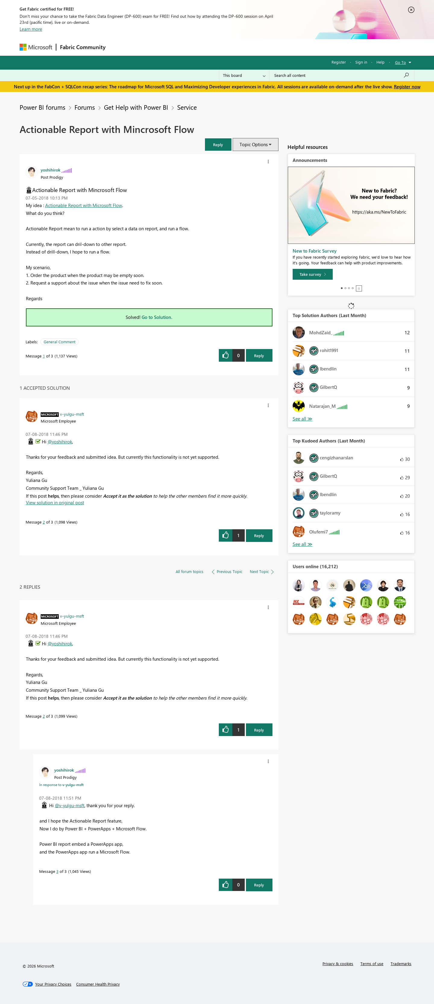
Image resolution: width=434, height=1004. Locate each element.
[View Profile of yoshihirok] (50, 170)
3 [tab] (349, 288)
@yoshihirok (60, 442)
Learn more (31, 29)
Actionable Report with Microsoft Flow (83, 205)
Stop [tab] (359, 288)
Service (187, 107)
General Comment (59, 342)
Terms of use (371, 963)
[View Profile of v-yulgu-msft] (72, 414)
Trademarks (401, 963)
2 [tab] (345, 288)
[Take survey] (313, 274)
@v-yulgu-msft (69, 805)
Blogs (224, 47)
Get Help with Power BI (136, 107)
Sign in (361, 62)
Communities (197, 47)
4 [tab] (352, 288)
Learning (247, 47)
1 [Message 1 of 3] (44, 355)
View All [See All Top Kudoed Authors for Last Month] (303, 544)
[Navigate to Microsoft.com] (36, 47)
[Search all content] (342, 75)
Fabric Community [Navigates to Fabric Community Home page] (82, 47)
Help (380, 62)
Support (273, 47)
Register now (407, 86)
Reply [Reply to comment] (259, 535)
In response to (61, 784)
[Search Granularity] (244, 75)
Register (339, 62)
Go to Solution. (157, 317)
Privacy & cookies (337, 963)
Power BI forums (42, 107)
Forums (119, 47)
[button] (218, 144)
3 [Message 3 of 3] (57, 871)
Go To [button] (400, 62)
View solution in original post (55, 502)
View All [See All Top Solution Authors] (303, 418)
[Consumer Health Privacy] (98, 984)
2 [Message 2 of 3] (44, 521)
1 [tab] (342, 288)
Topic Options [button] (254, 144)
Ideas (170, 47)
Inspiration (146, 47)
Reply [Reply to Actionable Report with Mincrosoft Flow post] (259, 355)
